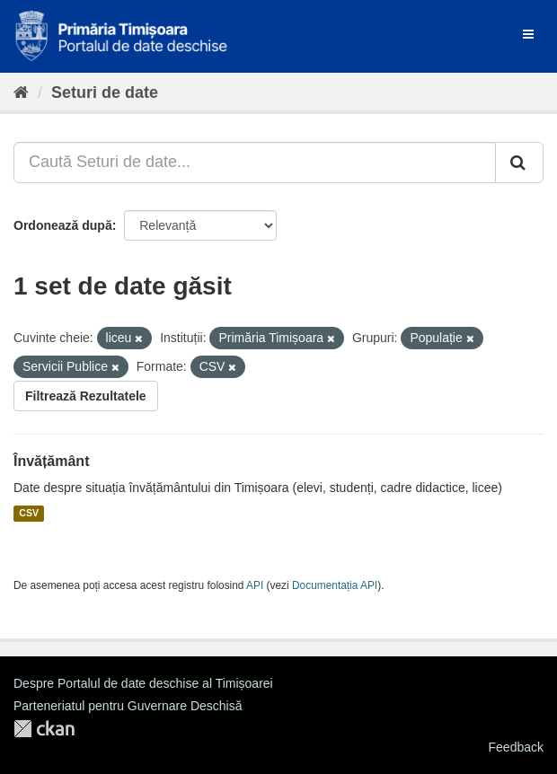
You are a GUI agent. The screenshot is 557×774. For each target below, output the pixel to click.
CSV (29, 513)
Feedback (516, 747)
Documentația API (334, 585)
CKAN (44, 728)
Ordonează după (62, 225)
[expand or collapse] (528, 34)
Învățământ (51, 461)
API (254, 585)
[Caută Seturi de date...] (254, 162)
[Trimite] (519, 162)
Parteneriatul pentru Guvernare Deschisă (127, 706)
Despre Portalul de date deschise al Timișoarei (143, 683)
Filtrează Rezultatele (85, 396)
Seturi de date (104, 92)
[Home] (21, 92)
